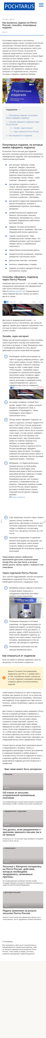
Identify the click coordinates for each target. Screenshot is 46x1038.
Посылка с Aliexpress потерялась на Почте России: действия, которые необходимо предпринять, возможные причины (22, 871)
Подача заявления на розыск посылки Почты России (19, 912)
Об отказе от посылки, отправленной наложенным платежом (19, 795)
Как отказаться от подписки (20, 135)
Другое (4, 32)
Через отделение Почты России (26, 132)
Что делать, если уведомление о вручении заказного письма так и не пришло (22, 832)
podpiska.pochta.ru (16, 291)
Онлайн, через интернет (23, 128)
